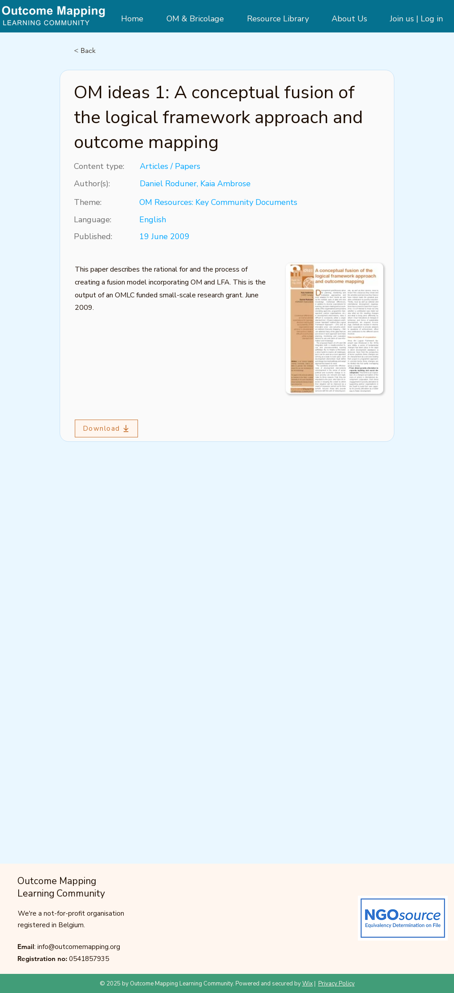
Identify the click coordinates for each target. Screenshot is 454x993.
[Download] (106, 428)
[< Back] (103, 51)
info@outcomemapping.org (78, 946)
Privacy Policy (336, 984)
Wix (307, 984)
